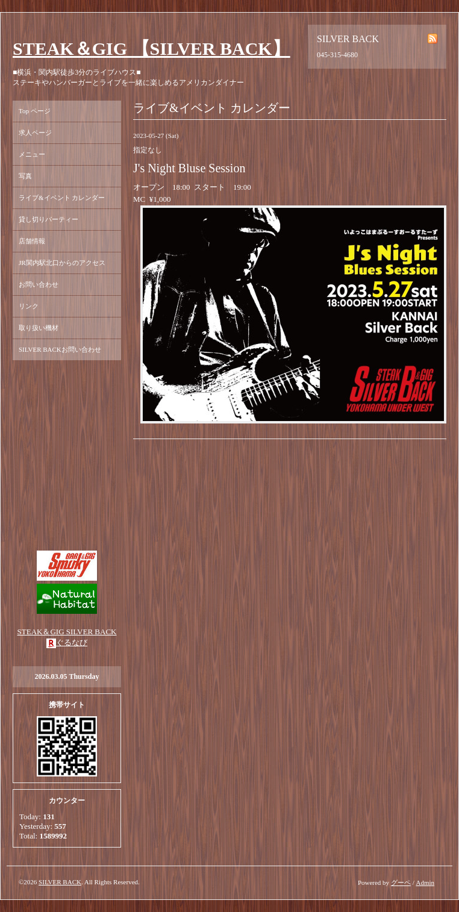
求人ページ (35, 132)
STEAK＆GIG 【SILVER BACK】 (151, 48)
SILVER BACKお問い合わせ (60, 349)
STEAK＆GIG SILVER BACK (67, 631)
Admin (425, 882)
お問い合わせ (38, 284)
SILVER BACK (60, 881)
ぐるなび (71, 642)
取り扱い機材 (38, 327)
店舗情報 (32, 241)
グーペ (401, 882)
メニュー (32, 154)
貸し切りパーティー (48, 219)
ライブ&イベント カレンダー (62, 197)
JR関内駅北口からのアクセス (62, 262)
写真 (25, 176)
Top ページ (35, 110)
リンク (29, 306)
